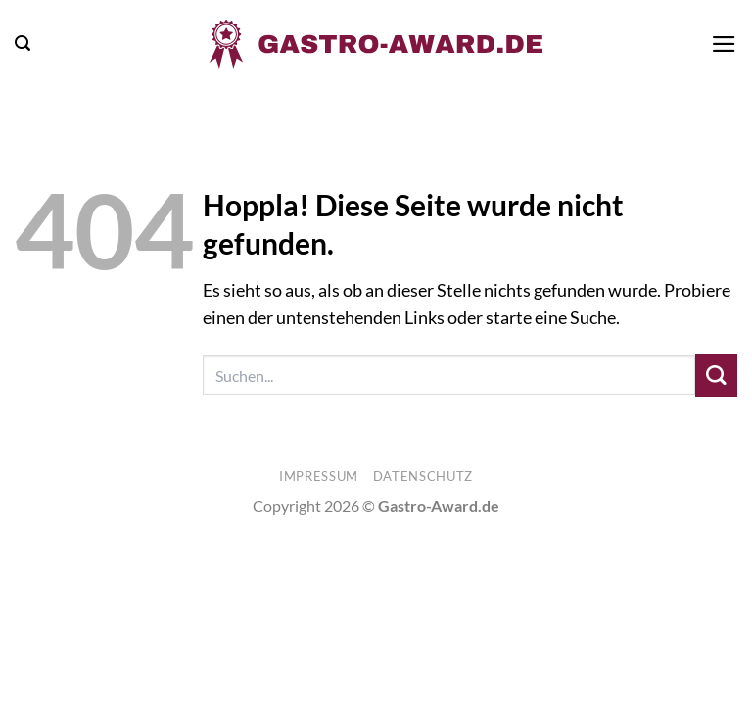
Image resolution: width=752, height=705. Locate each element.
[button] (22, 43)
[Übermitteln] (716, 375)
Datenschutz (423, 476)
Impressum (318, 476)
